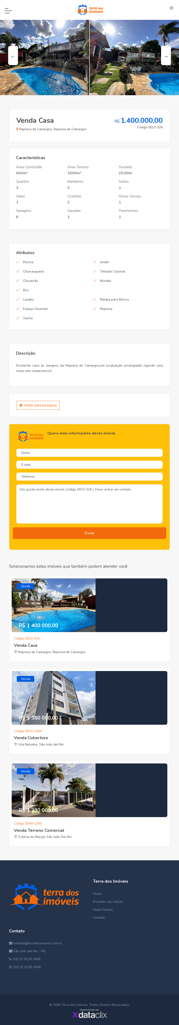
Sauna (28, 318)
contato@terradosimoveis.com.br (35, 943)
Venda (25, 586)
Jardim (104, 262)
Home (97, 894)
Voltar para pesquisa (38, 405)
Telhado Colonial (112, 271)
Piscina (28, 262)
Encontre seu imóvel (108, 901)
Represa (106, 309)
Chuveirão (30, 281)
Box (26, 290)
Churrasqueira (33, 271)
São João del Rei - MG (27, 951)
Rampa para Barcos (114, 299)
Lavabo (28, 299)
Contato (99, 917)
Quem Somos (103, 909)
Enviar (89, 533)
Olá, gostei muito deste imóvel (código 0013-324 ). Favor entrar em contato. (89, 504)
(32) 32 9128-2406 (24, 959)
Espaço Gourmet (35, 309)
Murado (105, 281)
